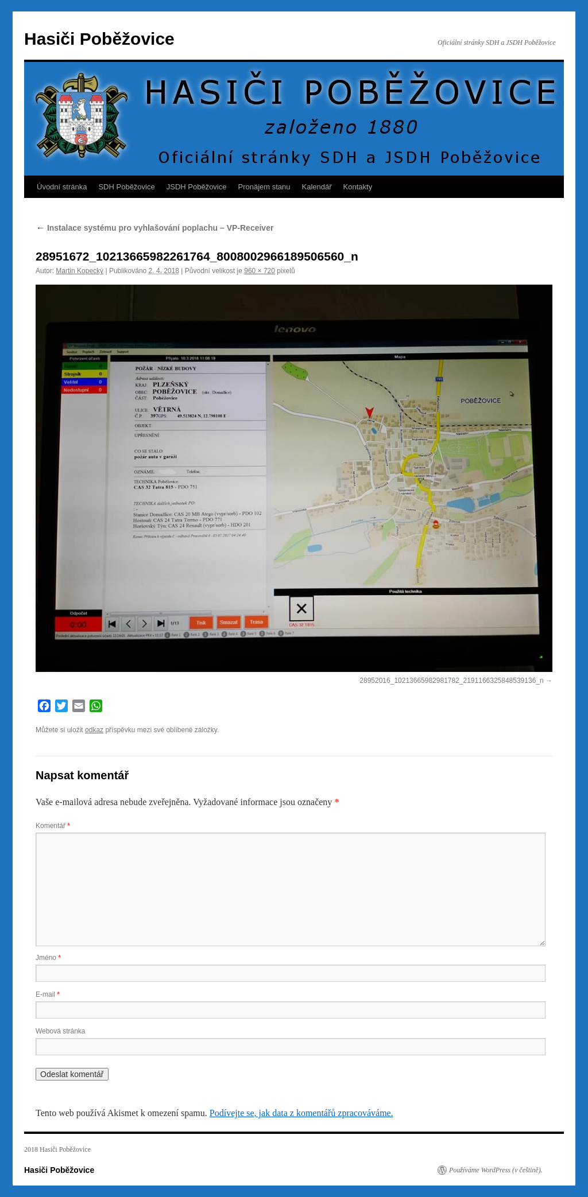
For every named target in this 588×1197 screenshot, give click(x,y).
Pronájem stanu (264, 186)
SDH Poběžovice (126, 186)
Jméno (48, 958)
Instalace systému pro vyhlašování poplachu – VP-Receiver (154, 227)
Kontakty (358, 186)
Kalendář (317, 186)
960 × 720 (259, 271)
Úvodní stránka (62, 186)
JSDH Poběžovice (197, 186)
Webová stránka (61, 1031)
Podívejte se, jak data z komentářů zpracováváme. (301, 1113)
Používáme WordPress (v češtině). (496, 1170)
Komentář (53, 826)
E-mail (48, 994)
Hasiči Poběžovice (99, 38)
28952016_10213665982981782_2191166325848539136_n (451, 681)
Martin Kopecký (79, 271)
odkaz (94, 730)
